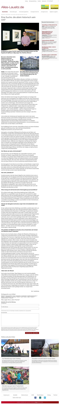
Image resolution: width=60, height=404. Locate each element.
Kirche (18, 296)
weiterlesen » (44, 29)
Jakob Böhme (8, 296)
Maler (28, 296)
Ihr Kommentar (4, 312)
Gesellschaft (24, 295)
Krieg (22, 296)
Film (14, 295)
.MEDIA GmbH (39, 402)
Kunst (25, 296)
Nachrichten (8, 14)
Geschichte (18, 295)
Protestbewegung (4, 297)
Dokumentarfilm (9, 295)
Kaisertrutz (14, 296)
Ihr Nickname (3, 303)
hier (24, 330)
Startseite (3, 14)
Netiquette (33, 330)
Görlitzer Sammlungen (32, 295)
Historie (2, 296)
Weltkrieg (11, 297)
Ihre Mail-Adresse (4, 306)
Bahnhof (2, 295)
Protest (32, 296)
